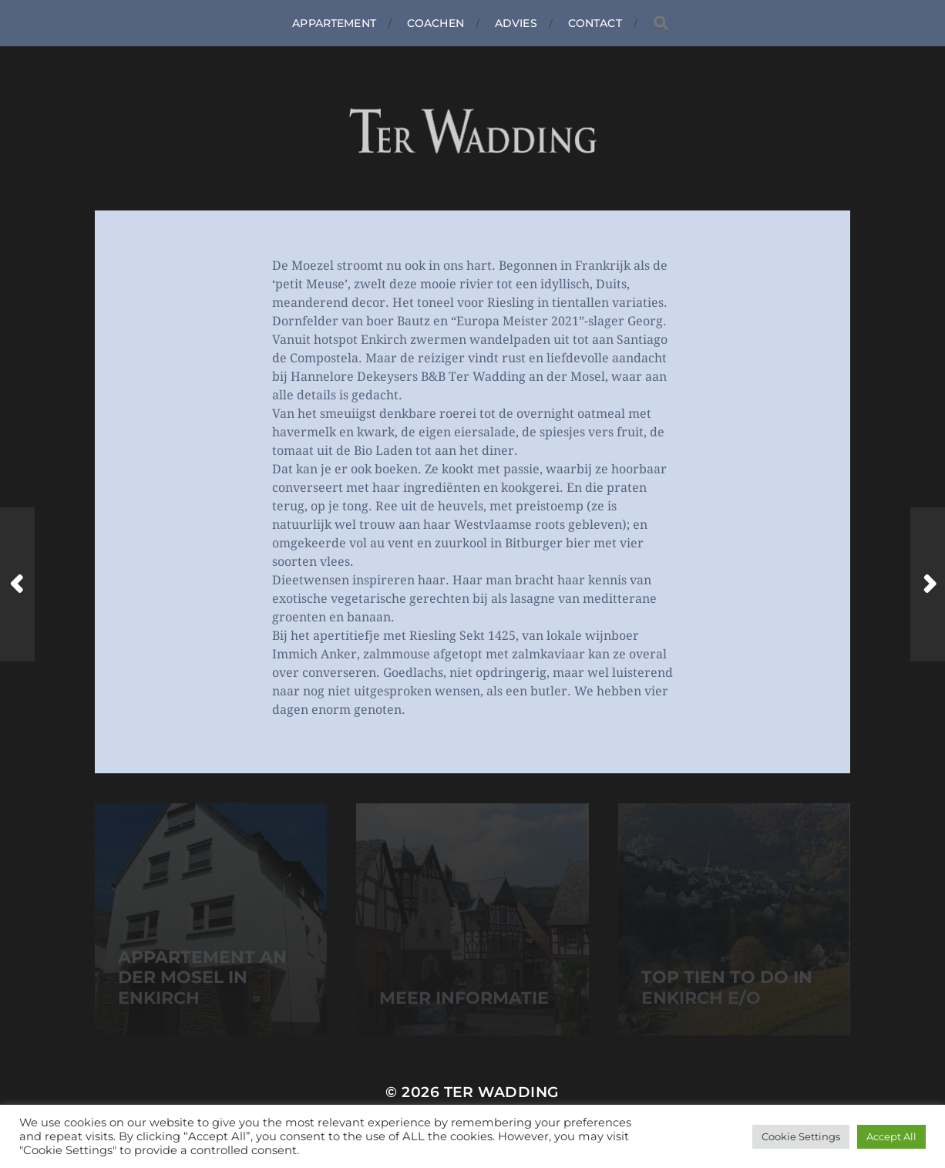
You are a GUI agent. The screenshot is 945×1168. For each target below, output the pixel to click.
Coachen (435, 23)
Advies (516, 23)
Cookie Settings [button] (801, 1136)
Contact (595, 23)
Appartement (334, 23)
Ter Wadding (502, 1092)
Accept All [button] (891, 1136)
